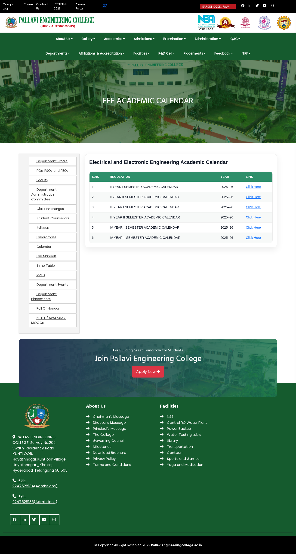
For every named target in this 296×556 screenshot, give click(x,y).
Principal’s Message (106, 430)
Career (28, 4)
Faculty (39, 181)
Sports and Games (180, 460)
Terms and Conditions (108, 466)
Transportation (176, 448)
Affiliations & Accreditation (100, 53)
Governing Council (105, 442)
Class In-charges (47, 210)
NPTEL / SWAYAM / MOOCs (48, 322)
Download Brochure (106, 454)
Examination (173, 39)
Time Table (43, 267)
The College (100, 436)
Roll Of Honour (45, 310)
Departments (56, 53)
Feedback (222, 53)
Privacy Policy (101, 460)
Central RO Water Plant (183, 424)
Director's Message (106, 424)
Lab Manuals (43, 257)
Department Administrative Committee (44, 196)
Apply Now (148, 374)
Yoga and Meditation (181, 466)
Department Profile (49, 162)
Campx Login (8, 6)
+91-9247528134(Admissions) (35, 484)
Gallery (86, 39)
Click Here (253, 188)
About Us (63, 39)
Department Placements (44, 298)
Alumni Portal (81, 6)
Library (169, 442)
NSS (166, 418)
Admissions (143, 39)
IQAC (234, 39)
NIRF (245, 53)
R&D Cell (165, 53)
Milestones (98, 448)
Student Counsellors (50, 220)
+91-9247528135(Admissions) (34, 500)
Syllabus (40, 229)
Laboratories (43, 239)
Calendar (41, 248)
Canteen (171, 454)
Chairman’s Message (107, 418)
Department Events (49, 286)
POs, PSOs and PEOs (49, 172)
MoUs (38, 276)
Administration (206, 39)
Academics (113, 39)
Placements (193, 53)
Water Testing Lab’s (180, 436)
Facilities (140, 53)
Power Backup (175, 430)
